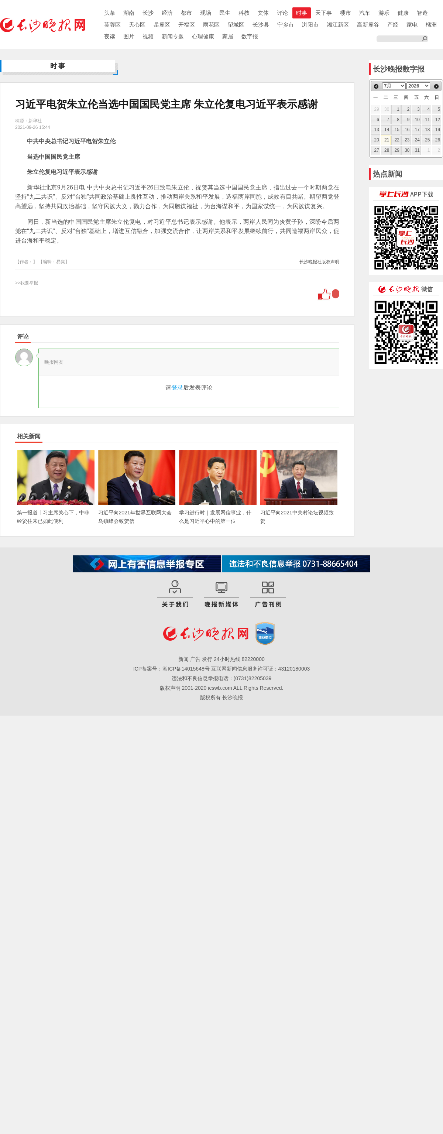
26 (437, 140)
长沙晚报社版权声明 (319, 261)
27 (376, 150)
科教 (244, 13)
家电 (412, 24)
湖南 (128, 13)
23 (407, 140)
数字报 (249, 36)
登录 (177, 387)
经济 (167, 13)
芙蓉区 (112, 24)
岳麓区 (162, 24)
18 (427, 129)
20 (376, 140)
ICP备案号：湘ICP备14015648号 (171, 669)
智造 (422, 13)
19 (437, 129)
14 (386, 129)
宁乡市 (285, 24)
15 (397, 129)
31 (417, 150)
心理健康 (203, 36)
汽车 (364, 13)
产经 (392, 24)
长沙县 (261, 24)
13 (376, 129)
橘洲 (431, 24)
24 (417, 140)
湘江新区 (338, 24)
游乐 (383, 13)
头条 (109, 13)
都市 (186, 13)
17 (417, 129)
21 (386, 140)
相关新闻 (29, 436)
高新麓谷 (368, 24)
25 (427, 140)
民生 (224, 13)
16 (407, 129)
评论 (282, 13)
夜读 (109, 36)
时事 (301, 13)
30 (407, 150)
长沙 (148, 13)
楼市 (345, 13)
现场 (205, 13)
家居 (227, 36)
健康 (403, 13)
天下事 (323, 13)
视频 (148, 36)
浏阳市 (310, 24)
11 (427, 119)
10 (417, 119)
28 (386, 150)
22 (397, 140)
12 (437, 119)
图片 (128, 36)
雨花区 (211, 24)
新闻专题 (173, 36)
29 (397, 150)
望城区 (236, 24)
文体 (263, 13)
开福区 (186, 24)
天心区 (137, 24)
